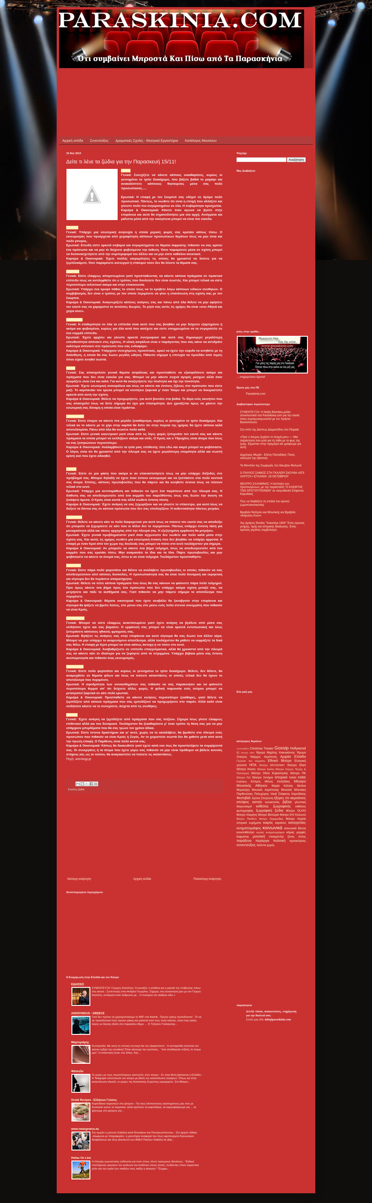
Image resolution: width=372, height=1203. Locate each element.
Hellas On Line (81, 1158)
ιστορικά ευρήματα (249, 822)
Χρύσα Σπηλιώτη (262, 798)
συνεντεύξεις (246, 845)
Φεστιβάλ (244, 798)
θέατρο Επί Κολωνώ (293, 814)
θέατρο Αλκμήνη (247, 814)
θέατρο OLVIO (296, 810)
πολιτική (279, 841)
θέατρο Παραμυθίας (271, 818)
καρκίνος (280, 822)
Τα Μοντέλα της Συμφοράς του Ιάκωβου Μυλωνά (271, 465)
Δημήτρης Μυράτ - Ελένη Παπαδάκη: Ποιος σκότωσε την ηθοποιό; (267, 456)
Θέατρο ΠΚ (298, 773)
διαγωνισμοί (244, 806)
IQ (238, 752)
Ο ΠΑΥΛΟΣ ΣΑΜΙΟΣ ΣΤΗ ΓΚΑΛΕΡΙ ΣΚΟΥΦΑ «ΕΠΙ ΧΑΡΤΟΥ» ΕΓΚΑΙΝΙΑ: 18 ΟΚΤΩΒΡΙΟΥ (272, 474)
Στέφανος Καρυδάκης (292, 794)
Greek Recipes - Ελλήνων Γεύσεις (94, 1100)
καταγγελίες (297, 822)
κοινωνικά (272, 827)
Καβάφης (242, 781)
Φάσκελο (77, 1071)
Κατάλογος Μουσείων (201, 140)
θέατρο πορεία (296, 818)
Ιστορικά (281, 777)
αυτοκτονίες (272, 802)
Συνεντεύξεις (99, 140)
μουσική (259, 836)
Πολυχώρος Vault (265, 794)
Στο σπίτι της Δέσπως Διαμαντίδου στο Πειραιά (269, 429)
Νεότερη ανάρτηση (79, 879)
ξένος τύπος (297, 836)
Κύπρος (256, 781)
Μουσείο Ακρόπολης (265, 789)
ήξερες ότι (281, 798)
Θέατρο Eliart (296, 765)
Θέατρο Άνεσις (246, 769)
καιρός (268, 822)
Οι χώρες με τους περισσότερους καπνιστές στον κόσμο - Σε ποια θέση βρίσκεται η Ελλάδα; (147, 1074)
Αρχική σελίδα (72, 140)
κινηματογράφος (249, 828)
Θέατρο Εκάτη (265, 769)
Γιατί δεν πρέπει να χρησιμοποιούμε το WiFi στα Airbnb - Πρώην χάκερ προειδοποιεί (142, 1016)
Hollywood (298, 748)
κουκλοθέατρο (245, 832)
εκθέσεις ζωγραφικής (273, 806)
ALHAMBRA (243, 748)
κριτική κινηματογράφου (270, 832)
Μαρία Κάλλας (282, 785)
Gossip (281, 747)
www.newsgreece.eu (85, 1129)
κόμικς (290, 832)
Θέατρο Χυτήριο (262, 777)
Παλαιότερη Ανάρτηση (207, 879)
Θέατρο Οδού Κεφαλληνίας (269, 773)
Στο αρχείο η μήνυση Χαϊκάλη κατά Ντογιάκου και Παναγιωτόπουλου (133, 1132)
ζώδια (81, 789)
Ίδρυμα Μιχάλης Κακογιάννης (275, 752)
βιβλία (287, 802)
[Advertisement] (152, 79)
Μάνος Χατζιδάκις (277, 781)
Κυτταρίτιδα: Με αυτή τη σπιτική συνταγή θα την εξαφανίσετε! (128, 1045)
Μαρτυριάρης (80, 1042)
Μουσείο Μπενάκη (293, 789)
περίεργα (262, 841)
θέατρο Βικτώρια (268, 814)
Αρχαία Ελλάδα (293, 756)
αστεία (257, 802)
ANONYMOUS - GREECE (88, 1013)
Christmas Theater (261, 748)
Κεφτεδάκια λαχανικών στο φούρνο (113, 1103)
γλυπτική (300, 802)
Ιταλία (292, 777)
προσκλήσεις (297, 841)
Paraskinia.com (255, 393)
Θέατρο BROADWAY (272, 765)
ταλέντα (261, 845)
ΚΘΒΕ (302, 777)
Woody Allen (247, 752)
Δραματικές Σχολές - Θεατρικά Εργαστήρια (147, 140)
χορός (270, 845)
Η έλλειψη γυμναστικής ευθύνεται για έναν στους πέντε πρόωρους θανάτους (137, 1161)
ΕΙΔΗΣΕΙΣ (77, 984)
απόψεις (243, 802)
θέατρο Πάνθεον (247, 818)
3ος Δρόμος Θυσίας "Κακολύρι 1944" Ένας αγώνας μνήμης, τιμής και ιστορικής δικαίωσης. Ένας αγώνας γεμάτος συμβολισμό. (272, 526)
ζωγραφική (264, 810)
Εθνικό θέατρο (280, 761)
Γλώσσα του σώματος (251, 760)
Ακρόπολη (270, 756)
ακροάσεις (298, 798)
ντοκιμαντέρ (276, 836)
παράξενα (244, 841)
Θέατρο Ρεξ (244, 777)
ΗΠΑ (252, 765)
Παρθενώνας (245, 794)
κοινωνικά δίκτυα (295, 828)
